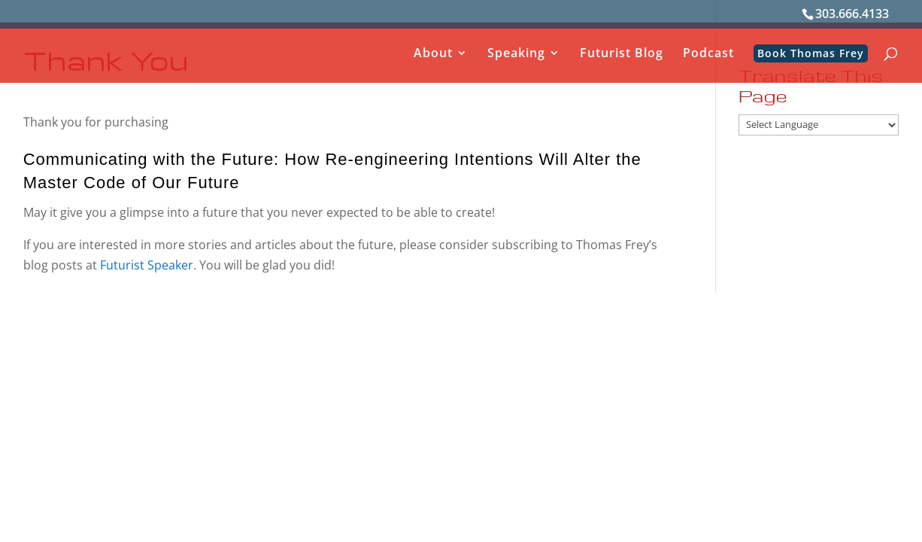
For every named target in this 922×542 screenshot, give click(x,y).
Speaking (516, 54)
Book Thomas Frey (810, 53)
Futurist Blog (621, 54)
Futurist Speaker (145, 265)
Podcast (708, 54)
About (433, 54)
